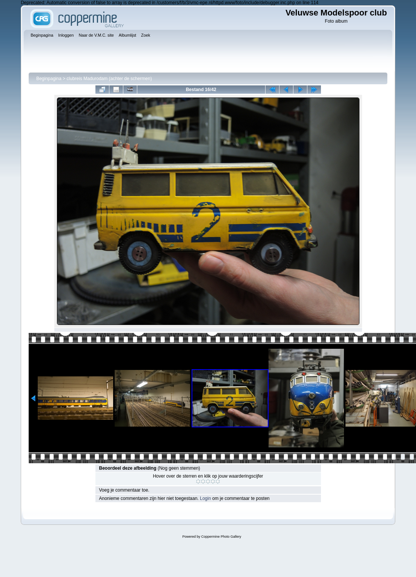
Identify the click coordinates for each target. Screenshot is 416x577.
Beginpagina (48, 78)
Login (205, 498)
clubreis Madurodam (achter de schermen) (109, 78)
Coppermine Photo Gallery (221, 536)
